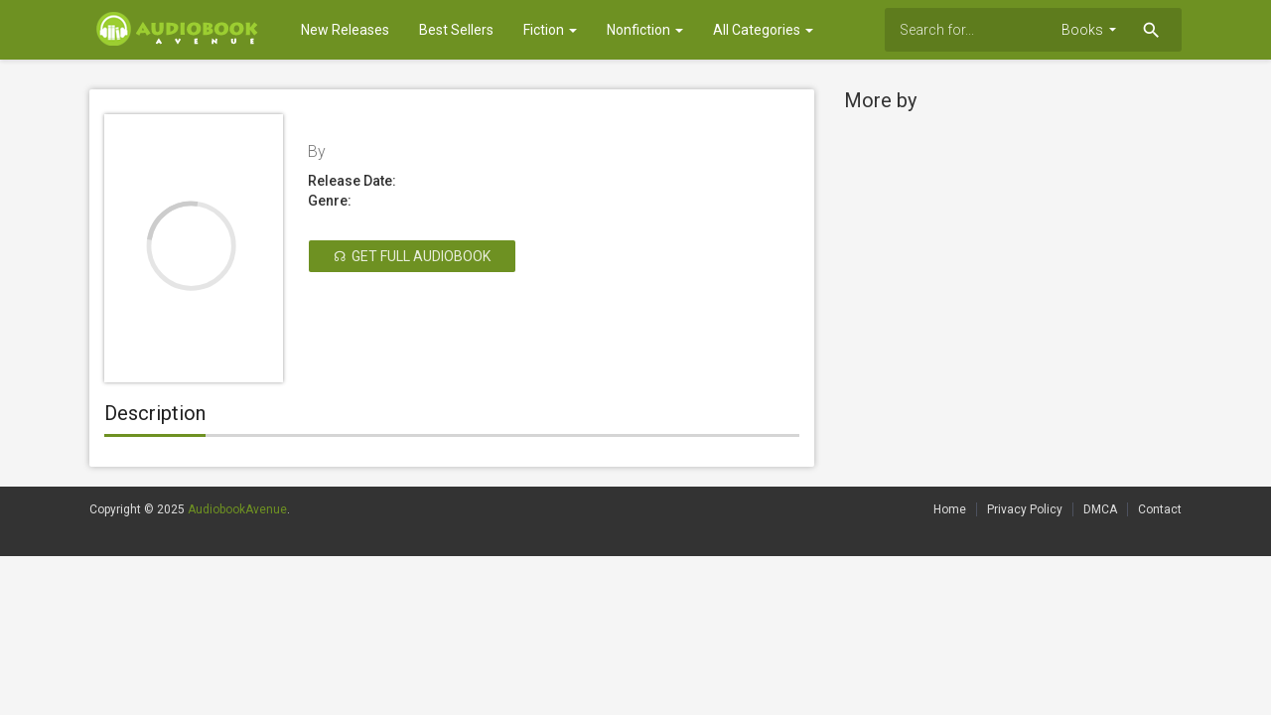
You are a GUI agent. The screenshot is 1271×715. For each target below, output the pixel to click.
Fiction (550, 30)
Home (949, 509)
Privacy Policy (1024, 509)
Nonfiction (645, 30)
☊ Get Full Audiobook (412, 256)
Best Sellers (456, 30)
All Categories (763, 30)
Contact (1160, 509)
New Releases (345, 30)
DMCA (1100, 509)
